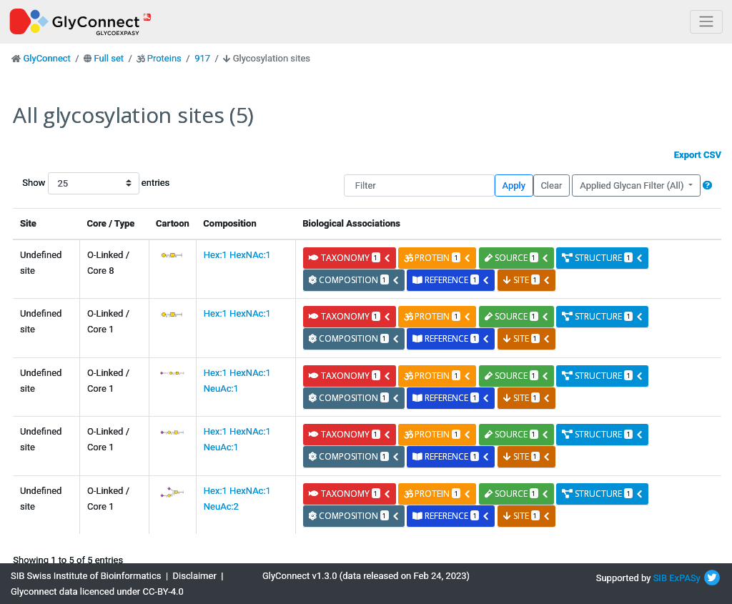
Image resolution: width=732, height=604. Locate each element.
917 (202, 58)
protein (437, 258)
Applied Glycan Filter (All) (633, 185)
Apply (514, 185)
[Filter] (419, 185)
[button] (707, 185)
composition (354, 280)
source (517, 258)
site (526, 280)
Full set (109, 58)
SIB (660, 578)
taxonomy (350, 258)
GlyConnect (46, 58)
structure (602, 258)
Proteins (164, 58)
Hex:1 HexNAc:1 (237, 254)
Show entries (68, 183)
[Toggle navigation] (706, 22)
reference (451, 280)
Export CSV (697, 154)
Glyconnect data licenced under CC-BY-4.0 (97, 591)
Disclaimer (195, 575)
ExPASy (685, 578)
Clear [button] (551, 185)
